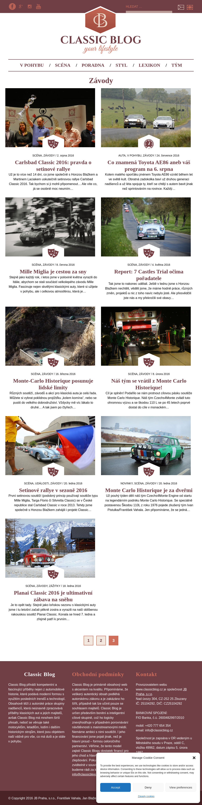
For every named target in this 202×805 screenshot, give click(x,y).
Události (42, 483)
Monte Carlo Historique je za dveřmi (148, 490)
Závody (49, 155)
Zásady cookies (146, 796)
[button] (194, 758)
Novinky (127, 483)
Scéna (62, 65)
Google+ (21, 6)
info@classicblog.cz (86, 774)
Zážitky (54, 586)
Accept (115, 787)
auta (121, 155)
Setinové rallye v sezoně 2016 (53, 490)
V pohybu (32, 65)
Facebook (12, 6)
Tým (176, 65)
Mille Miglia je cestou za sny (53, 271)
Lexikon (149, 65)
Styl (121, 65)
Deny (148, 787)
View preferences (180, 787)
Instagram (30, 6)
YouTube (38, 6)
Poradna (93, 65)
